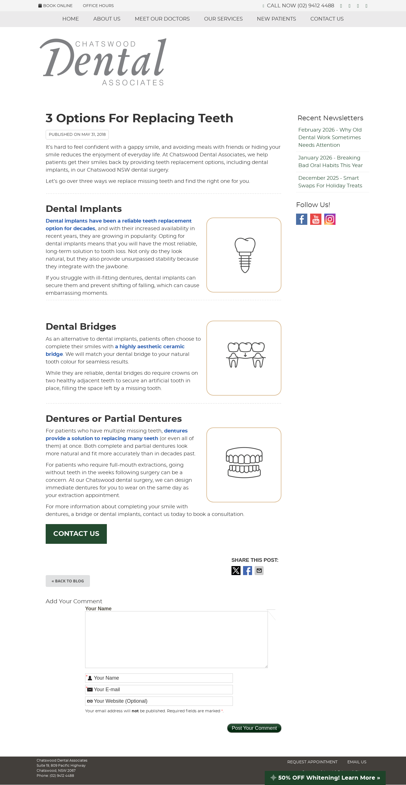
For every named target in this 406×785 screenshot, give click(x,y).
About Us (106, 19)
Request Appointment (312, 762)
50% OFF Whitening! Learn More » (325, 778)
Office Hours (98, 6)
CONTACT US (76, 534)
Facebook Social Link (301, 219)
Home (70, 19)
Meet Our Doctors (162, 19)
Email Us (357, 762)
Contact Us (327, 19)
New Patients (276, 19)
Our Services (223, 19)
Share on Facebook (248, 570)
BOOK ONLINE (55, 6)
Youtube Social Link (315, 219)
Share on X (236, 570)
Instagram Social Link (330, 219)
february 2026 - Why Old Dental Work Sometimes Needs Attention (330, 138)
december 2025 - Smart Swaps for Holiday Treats (330, 182)
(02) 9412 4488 (315, 5)
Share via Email (260, 570)
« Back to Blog (68, 581)
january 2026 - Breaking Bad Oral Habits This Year (330, 162)
